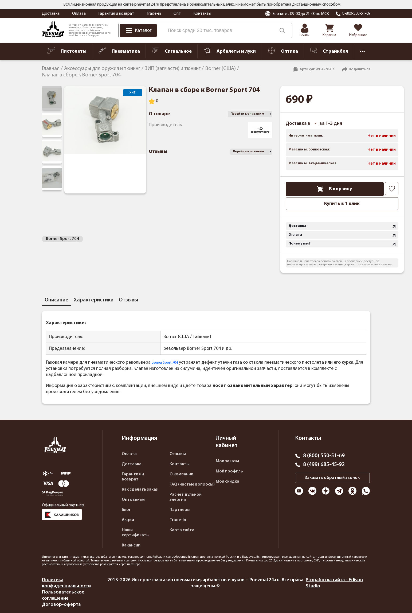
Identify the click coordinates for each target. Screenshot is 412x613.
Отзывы (178, 454)
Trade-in (154, 13)
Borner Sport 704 (62, 239)
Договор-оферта (61, 604)
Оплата (79, 13)
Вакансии (131, 545)
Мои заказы (227, 461)
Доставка (51, 13)
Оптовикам (133, 500)
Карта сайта (182, 530)
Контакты (202, 13)
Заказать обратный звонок (332, 478)
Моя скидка (227, 481)
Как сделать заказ (140, 489)
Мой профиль (229, 471)
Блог (126, 510)
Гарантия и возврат (116, 13)
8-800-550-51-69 (356, 13)
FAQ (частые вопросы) (192, 484)
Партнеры (180, 510)
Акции (128, 520)
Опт (177, 13)
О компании (181, 474)
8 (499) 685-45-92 (324, 464)
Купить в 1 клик (342, 203)
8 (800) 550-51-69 (324, 456)
